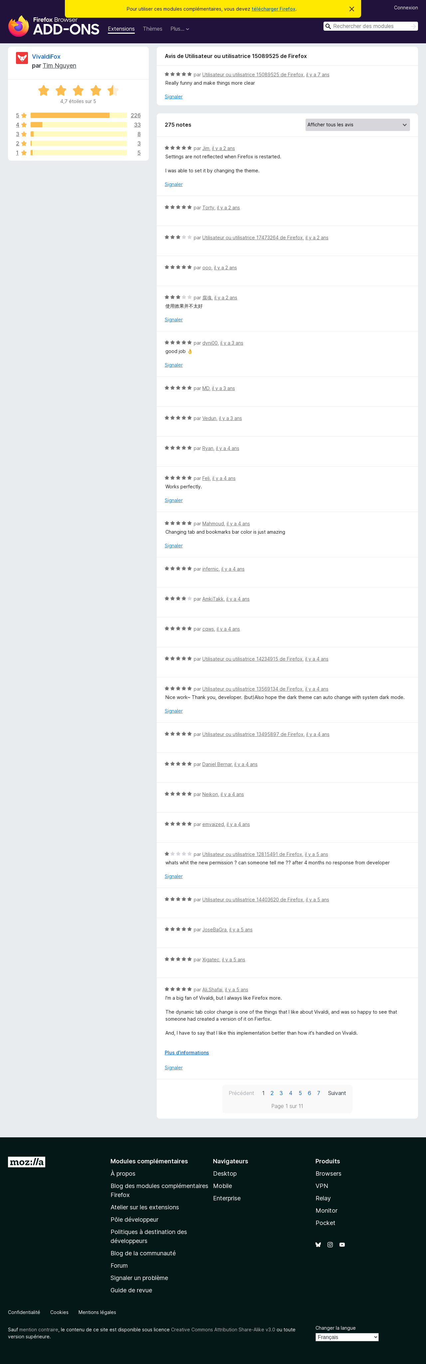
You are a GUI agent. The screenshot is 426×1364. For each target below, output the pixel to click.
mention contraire (38, 1329)
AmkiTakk (213, 599)
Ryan (207, 448)
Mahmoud (213, 523)
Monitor (326, 1210)
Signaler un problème (139, 1277)
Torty (208, 207)
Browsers (328, 1173)
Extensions (121, 28)
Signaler (174, 96)
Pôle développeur (134, 1219)
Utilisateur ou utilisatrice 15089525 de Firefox (253, 74)
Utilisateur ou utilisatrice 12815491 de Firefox (252, 854)
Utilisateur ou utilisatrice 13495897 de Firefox (253, 734)
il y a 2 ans (223, 148)
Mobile (222, 1185)
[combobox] (370, 26)
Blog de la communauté (143, 1253)
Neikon (210, 794)
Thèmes (152, 28)
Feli (206, 478)
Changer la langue (336, 1328)
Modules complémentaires (149, 1161)
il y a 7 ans (317, 74)
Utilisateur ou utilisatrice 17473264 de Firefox (252, 237)
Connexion (406, 7)
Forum (119, 1265)
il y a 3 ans (231, 343)
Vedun (209, 418)
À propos (122, 1173)
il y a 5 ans (316, 854)
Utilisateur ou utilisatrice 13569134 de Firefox (252, 689)
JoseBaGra (214, 929)
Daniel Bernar (217, 764)
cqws (208, 629)
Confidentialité (24, 1312)
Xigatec (210, 959)
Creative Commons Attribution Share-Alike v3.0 (223, 1329)
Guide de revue (131, 1290)
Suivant (337, 1093)
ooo (206, 267)
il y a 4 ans (227, 448)
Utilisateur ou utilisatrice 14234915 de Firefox (252, 659)
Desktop (225, 1173)
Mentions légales (97, 1312)
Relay (323, 1198)
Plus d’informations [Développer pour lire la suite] (187, 1052)
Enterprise (227, 1198)
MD (205, 388)
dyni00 (210, 343)
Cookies (59, 1312)
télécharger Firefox (274, 9)
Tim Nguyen (59, 65)
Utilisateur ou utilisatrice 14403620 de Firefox (252, 899)
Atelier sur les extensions (144, 1207)
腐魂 (207, 297)
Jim (205, 148)
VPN (322, 1185)
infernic (210, 569)
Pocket (325, 1222)
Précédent (241, 1093)
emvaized (213, 824)
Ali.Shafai (212, 989)
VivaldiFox (46, 56)
